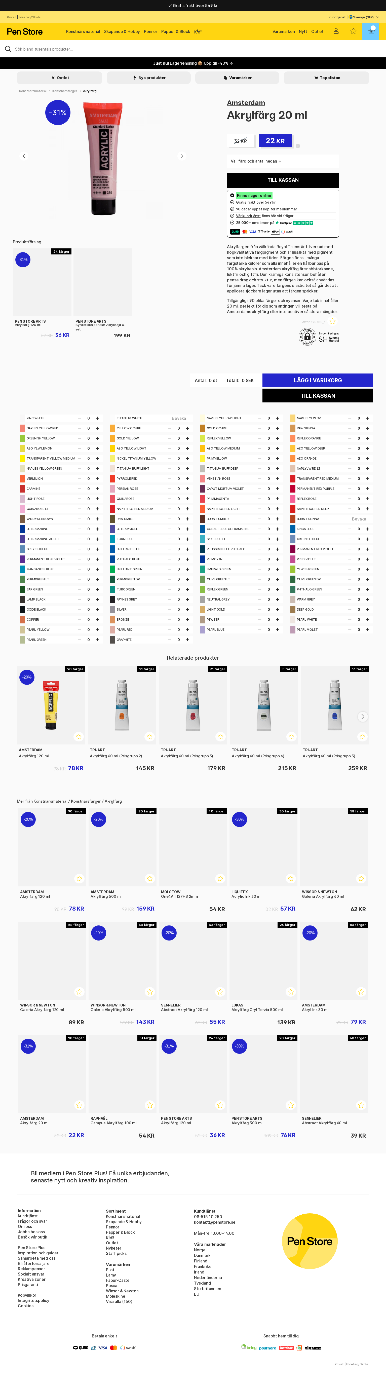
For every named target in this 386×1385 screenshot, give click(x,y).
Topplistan (329, 77)
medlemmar (286, 209)
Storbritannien (207, 1288)
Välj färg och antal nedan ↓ (256, 161)
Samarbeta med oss (36, 1258)
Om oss (25, 1226)
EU (196, 1294)
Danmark (202, 1255)
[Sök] (193, 48)
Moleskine (115, 1296)
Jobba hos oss (31, 1231)
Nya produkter (152, 77)
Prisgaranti (28, 1284)
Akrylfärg (90, 91)
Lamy (111, 1275)
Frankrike (202, 1266)
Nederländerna (208, 1277)
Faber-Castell (119, 1280)
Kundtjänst (337, 17)
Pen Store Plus (31, 1247)
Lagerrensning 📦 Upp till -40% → (193, 63)
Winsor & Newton (122, 1290)
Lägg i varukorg (318, 380)
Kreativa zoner (32, 1279)
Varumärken (284, 31)
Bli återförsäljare (34, 1263)
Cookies (25, 1305)
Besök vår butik (32, 1237)
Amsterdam (246, 102)
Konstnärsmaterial (83, 31)
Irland (199, 1272)
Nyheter (113, 1248)
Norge (200, 1249)
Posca (111, 1285)
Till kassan (282, 180)
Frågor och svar (32, 1221)
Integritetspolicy (33, 1300)
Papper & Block (175, 31)
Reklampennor (31, 1268)
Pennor (150, 31)
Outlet (317, 31)
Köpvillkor (27, 1295)
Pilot (110, 1269)
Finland (200, 1260)
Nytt (303, 31)
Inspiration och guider (38, 1252)
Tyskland (202, 1283)
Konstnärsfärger (64, 91)
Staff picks (116, 1253)
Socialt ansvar (31, 1274)
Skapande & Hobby (122, 31)
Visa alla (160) (119, 1301)
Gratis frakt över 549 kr (193, 5)
